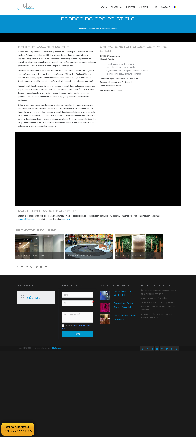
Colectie (143, 7)
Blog (154, 7)
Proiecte (130, 7)
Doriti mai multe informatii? (17, 429)
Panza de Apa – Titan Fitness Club (32, 341)
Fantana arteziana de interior (80, 341)
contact (66, 305)
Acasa (104, 7)
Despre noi (116, 7)
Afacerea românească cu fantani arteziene (158, 384)
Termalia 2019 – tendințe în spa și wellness (158, 388)
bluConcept (33, 383)
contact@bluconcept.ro (27, 305)
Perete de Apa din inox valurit (129, 341)
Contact (165, 7)
